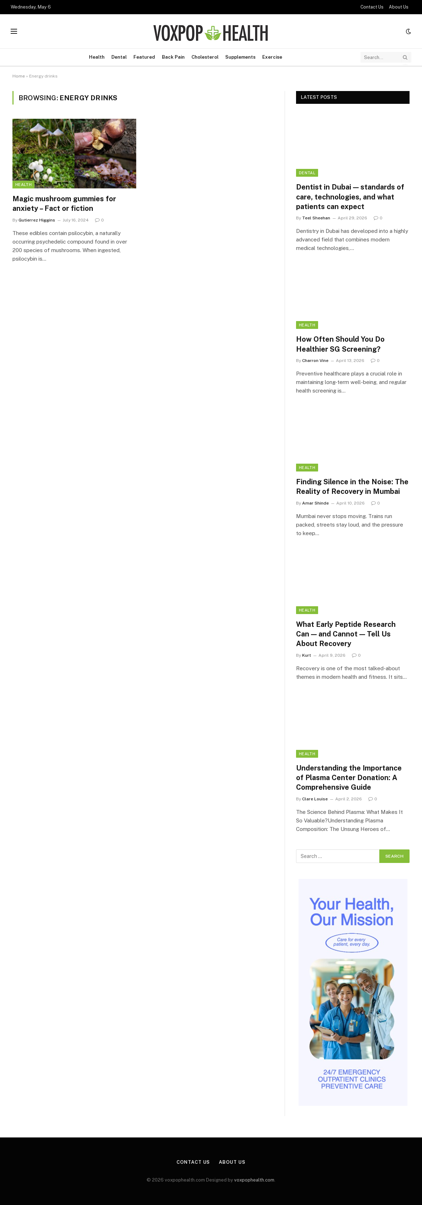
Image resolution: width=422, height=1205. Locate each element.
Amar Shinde (315, 503)
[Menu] (14, 31)
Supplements (240, 57)
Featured (144, 57)
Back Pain (173, 57)
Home (18, 76)
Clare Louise (315, 798)
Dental (119, 57)
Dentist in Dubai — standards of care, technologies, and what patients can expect (350, 196)
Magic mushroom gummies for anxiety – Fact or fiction (64, 203)
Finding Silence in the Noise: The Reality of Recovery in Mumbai (352, 487)
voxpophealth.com (254, 1180)
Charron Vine (315, 360)
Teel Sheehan (316, 217)
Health (97, 57)
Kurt (306, 655)
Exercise (272, 57)
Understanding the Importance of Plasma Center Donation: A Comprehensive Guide (349, 777)
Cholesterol (204, 57)
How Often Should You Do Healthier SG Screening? (340, 344)
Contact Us (372, 7)
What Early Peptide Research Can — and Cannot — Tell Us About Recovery (346, 634)
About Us (398, 7)
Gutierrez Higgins (37, 220)
